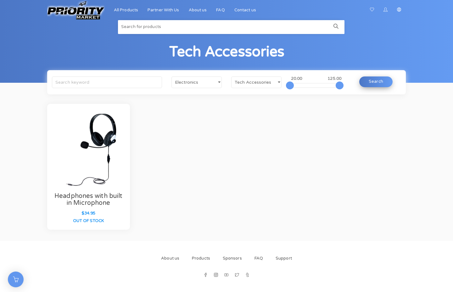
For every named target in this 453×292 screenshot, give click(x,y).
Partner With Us (163, 10)
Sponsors (232, 258)
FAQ (220, 10)
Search (376, 81)
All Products (126, 10)
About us (198, 10)
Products (201, 258)
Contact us (245, 10)
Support (284, 258)
